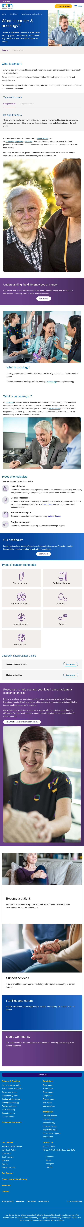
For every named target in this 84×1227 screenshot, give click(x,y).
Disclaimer (31, 1201)
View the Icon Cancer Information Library (22, 722)
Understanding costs (10, 1096)
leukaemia (10, 141)
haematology (52, 382)
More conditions (49, 1106)
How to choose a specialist (12, 1089)
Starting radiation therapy (11, 1099)
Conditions (13, 14)
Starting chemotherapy (10, 1103)
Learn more (43, 298)
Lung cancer (47, 1096)
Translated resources (11, 1122)
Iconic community (8, 1110)
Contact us (48, 1142)
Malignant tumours (27, 104)
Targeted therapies (50, 1130)
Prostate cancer (49, 1099)
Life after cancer (8, 1117)
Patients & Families (11, 1081)
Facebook (48, 1156)
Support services (8, 1113)
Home (4, 14)
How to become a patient (11, 1085)
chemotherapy (48, 504)
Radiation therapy (50, 1116)
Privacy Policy (8, 1201)
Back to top (25, 1074)
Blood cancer (48, 1085)
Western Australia (8, 1167)
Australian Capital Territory (12, 1146)
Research (6, 1185)
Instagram (48, 1163)
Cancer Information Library (14, 1179)
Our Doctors (7, 1173)
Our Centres (7, 1142)
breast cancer (54, 408)
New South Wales (9, 1150)
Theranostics (48, 1137)
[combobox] (25, 50)
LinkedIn (47, 1167)
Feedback (20, 1201)
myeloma (28, 141)
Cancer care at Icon (9, 1092)
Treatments (48, 1112)
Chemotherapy (48, 1119)
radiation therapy (54, 516)
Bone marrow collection (52, 1133)
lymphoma (19, 141)
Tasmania (5, 1160)
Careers (5, 1191)
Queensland (6, 1153)
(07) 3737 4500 (49, 1146)
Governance (43, 1201)
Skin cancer (47, 1103)
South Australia (7, 1157)
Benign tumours (9, 104)
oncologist (10, 402)
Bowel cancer (48, 1089)
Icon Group (77, 1201)
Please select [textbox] (18, 50)
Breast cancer (48, 1092)
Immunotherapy (49, 1123)
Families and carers (9, 1106)
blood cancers (42, 138)
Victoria (4, 1164)
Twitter (47, 1160)
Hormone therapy (49, 1126)
